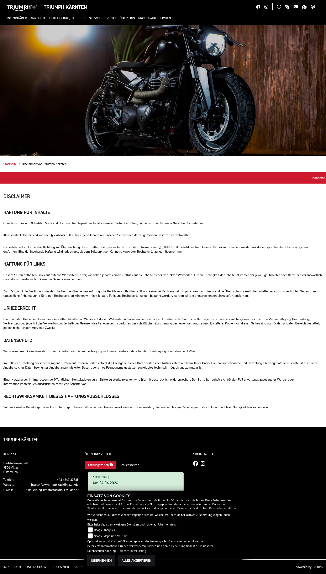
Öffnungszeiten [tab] (100, 465)
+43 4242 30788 (68, 479)
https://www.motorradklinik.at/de (55, 484)
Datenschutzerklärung (223, 508)
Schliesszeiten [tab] (129, 465)
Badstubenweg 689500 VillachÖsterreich (15, 467)
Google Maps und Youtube (110, 536)
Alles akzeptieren (136, 560)
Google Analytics (104, 530)
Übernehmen (101, 560)
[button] (18, 18)
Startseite (10, 164)
